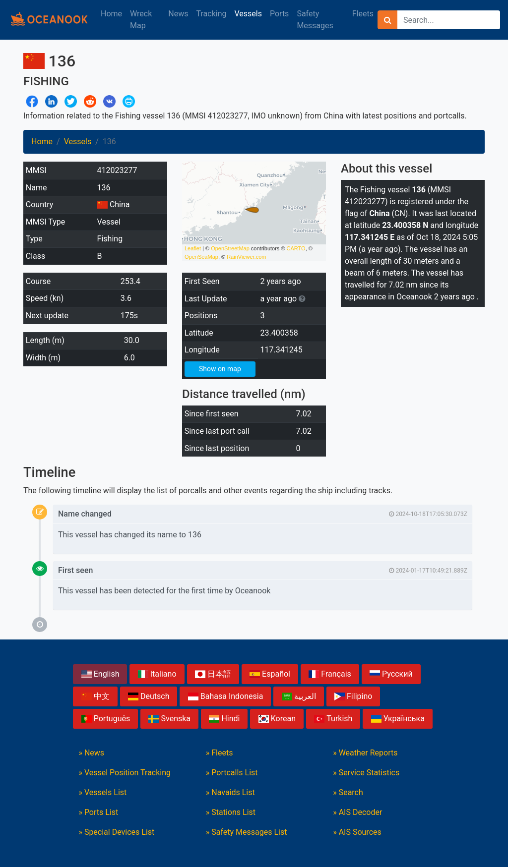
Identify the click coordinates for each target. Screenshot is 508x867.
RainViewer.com (246, 257)
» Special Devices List (116, 832)
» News (91, 752)
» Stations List (230, 812)
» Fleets (219, 752)
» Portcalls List (232, 772)
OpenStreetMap (230, 248)
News (178, 13)
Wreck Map (141, 19)
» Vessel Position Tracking (124, 772)
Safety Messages (315, 19)
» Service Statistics (366, 772)
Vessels (247, 13)
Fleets (363, 13)
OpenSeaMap (201, 257)
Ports (279, 13)
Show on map (220, 369)
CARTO (296, 248)
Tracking (211, 13)
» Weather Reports (365, 752)
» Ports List (98, 812)
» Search (348, 792)
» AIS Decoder (357, 812)
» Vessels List (102, 792)
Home (111, 13)
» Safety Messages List (246, 832)
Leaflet (193, 248)
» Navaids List (230, 792)
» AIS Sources (357, 832)
